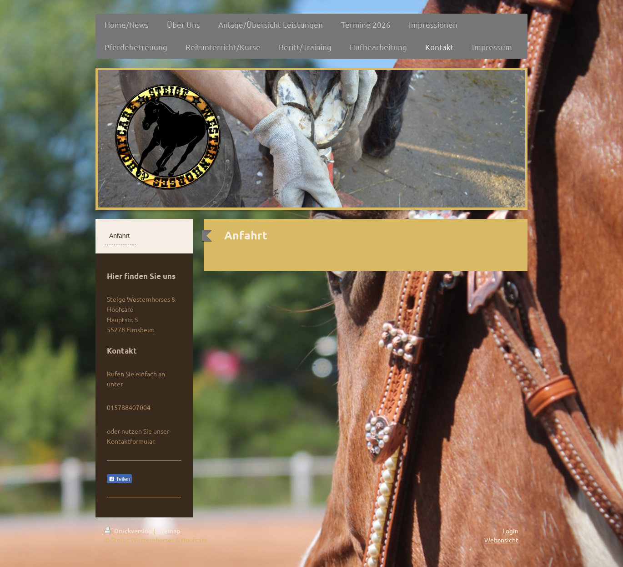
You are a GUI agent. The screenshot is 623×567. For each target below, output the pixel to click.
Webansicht (501, 540)
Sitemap (168, 530)
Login (510, 530)
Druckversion (129, 530)
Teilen (119, 479)
